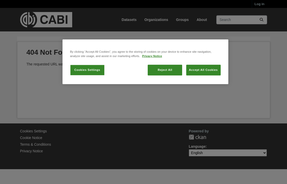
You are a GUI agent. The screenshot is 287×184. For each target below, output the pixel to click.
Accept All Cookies (203, 88)
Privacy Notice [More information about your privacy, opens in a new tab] (152, 75)
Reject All (165, 88)
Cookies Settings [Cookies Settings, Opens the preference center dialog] (87, 88)
